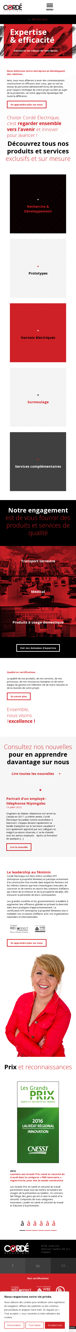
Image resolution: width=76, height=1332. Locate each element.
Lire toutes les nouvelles (36, 773)
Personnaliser (14, 1325)
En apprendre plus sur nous (27, 104)
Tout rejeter (34, 1325)
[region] (34, 1311)
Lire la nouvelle (19, 847)
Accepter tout (55, 1325)
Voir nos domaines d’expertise (38, 647)
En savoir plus (19, 696)
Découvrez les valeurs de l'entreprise (36, 50)
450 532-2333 (39, 19)
